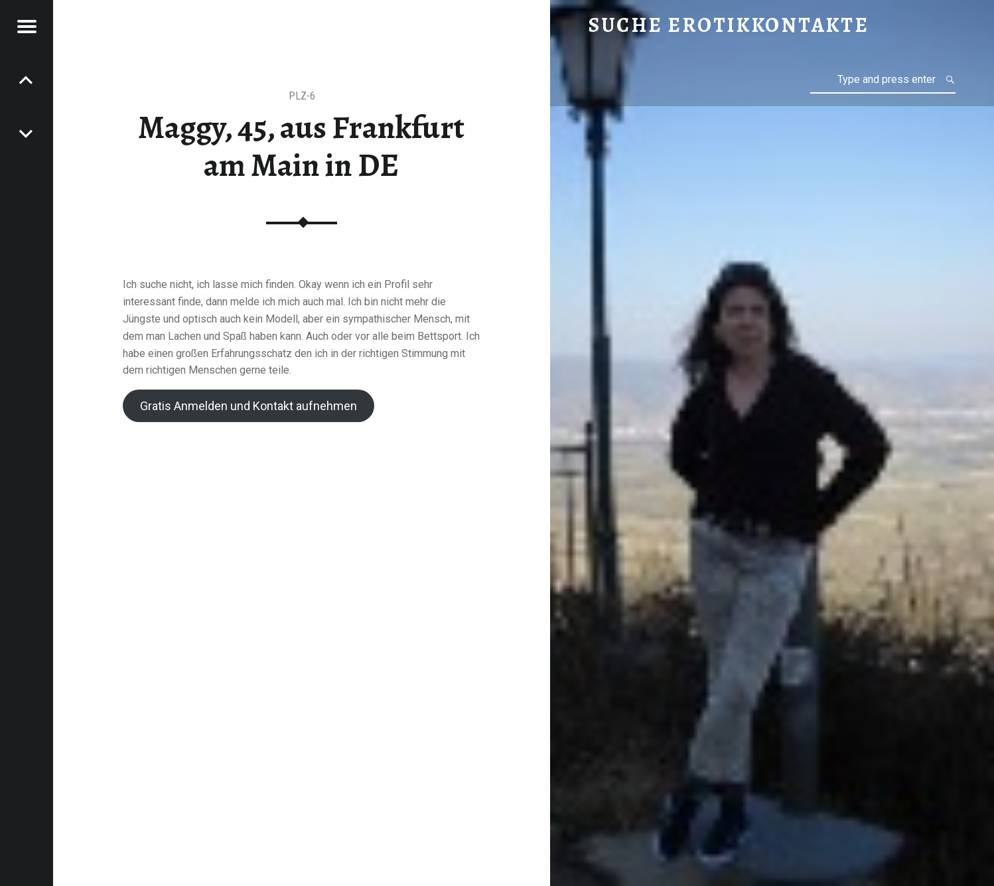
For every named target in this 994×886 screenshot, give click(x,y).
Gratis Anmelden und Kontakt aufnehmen (248, 406)
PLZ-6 (302, 96)
